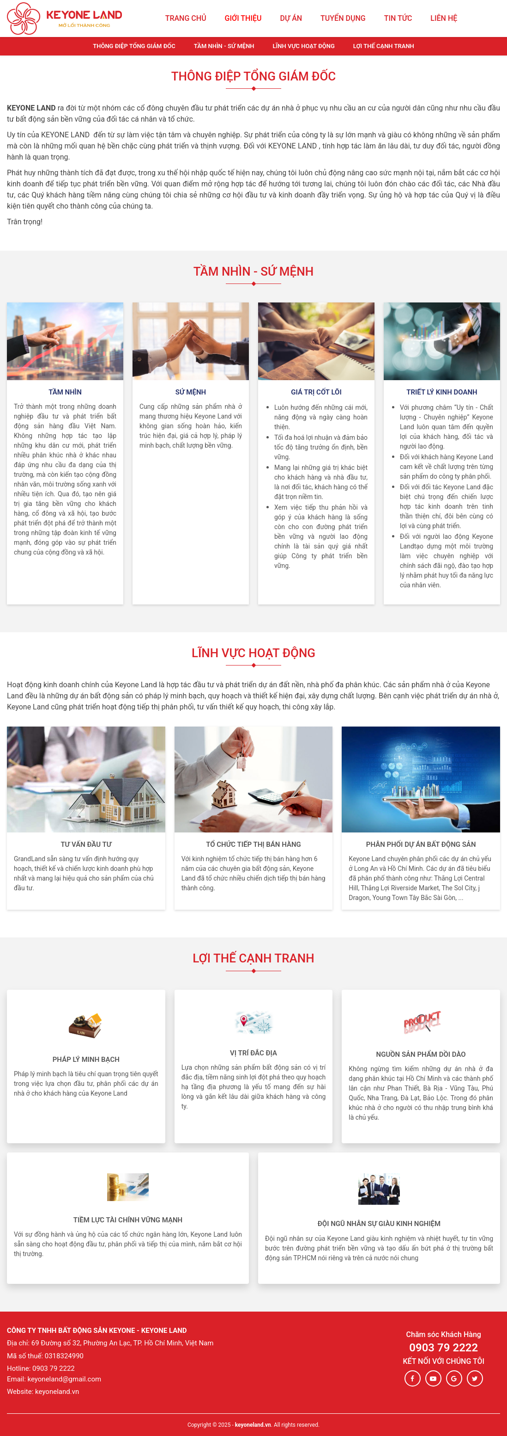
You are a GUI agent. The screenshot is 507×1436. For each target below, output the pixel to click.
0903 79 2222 (443, 1347)
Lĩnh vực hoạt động (304, 46)
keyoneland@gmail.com (65, 1379)
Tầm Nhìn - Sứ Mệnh (224, 46)
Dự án (291, 18)
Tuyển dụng (343, 18)
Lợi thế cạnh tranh (383, 46)
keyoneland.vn (253, 1425)
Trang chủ (185, 18)
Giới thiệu (243, 18)
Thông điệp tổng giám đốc (134, 46)
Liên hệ (443, 18)
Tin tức (398, 18)
